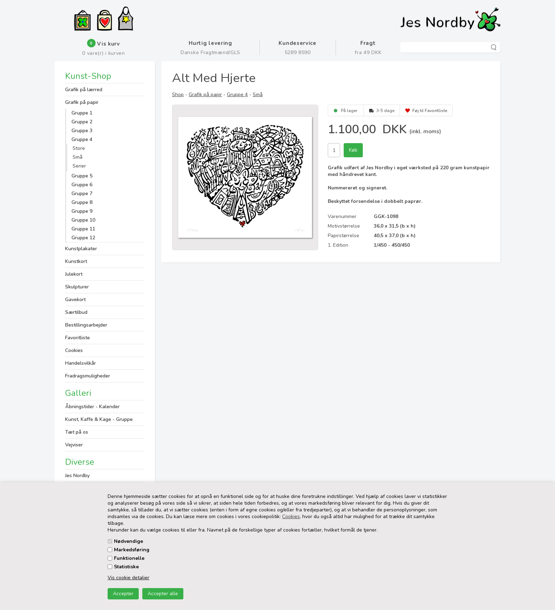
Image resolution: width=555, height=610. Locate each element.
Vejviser (74, 444)
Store (79, 148)
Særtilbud (76, 312)
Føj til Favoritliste (429, 110)
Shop (178, 94)
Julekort (73, 274)
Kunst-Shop (88, 77)
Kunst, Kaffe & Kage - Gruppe (99, 419)
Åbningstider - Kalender (92, 406)
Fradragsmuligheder (87, 376)
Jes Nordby (77, 475)
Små (77, 157)
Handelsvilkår (80, 363)
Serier (79, 166)
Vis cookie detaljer (128, 577)
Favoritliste (77, 337)
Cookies (291, 516)
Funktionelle (129, 558)
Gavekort (75, 299)
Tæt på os (76, 432)
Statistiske (126, 566)
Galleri (78, 393)
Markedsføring (131, 549)
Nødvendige (128, 541)
